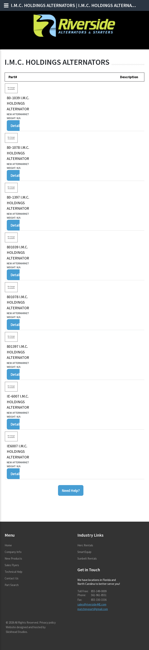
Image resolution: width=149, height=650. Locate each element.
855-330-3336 (99, 600)
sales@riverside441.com (91, 604)
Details (15, 125)
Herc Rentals (85, 545)
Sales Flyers (12, 565)
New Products (13, 558)
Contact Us (11, 578)
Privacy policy (47, 622)
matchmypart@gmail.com (92, 609)
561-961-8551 (99, 595)
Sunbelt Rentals (87, 558)
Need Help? (71, 490)
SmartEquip (84, 552)
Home (8, 545)
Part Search (12, 585)
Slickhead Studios (16, 632)
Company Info (13, 552)
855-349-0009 (99, 591)
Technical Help (13, 572)
